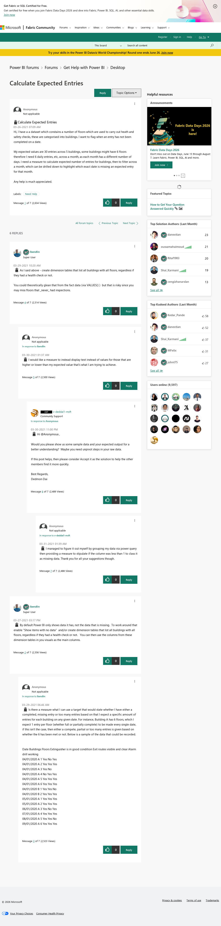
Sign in (177, 36)
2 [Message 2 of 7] (25, 652)
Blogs (131, 27)
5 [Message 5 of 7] (33, 377)
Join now (9, 15)
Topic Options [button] (125, 93)
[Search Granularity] (108, 45)
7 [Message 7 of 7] (51, 570)
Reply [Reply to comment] (129, 311)
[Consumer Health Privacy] (50, 913)
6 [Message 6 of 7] (42, 491)
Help (189, 36)
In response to (33, 346)
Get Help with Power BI (84, 67)
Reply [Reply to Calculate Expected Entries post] (129, 202)
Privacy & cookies (172, 900)
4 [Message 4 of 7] (25, 302)
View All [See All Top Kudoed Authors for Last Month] (156, 370)
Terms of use (194, 900)
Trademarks (212, 900)
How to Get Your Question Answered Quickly (167, 207)
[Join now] (161, 164)
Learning (145, 27)
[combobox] (170, 45)
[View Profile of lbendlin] (35, 252)
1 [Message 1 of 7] (25, 203)
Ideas (96, 27)
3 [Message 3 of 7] (33, 841)
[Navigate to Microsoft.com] (10, 27)
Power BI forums (24, 67)
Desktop (117, 67)
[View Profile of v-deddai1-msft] (62, 411)
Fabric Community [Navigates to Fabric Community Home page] (40, 27)
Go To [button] (202, 37)
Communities (113, 27)
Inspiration (81, 27)
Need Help (31, 194)
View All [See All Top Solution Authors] (156, 290)
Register (162, 36)
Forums (64, 27)
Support (161, 27)
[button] (102, 93)
